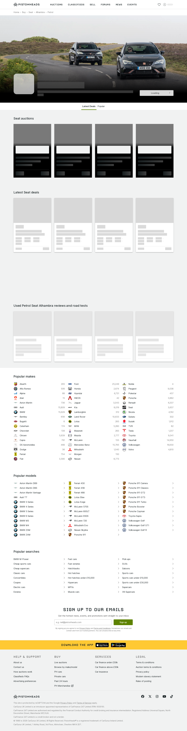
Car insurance (101, 671)
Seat (31, 12)
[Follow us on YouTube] (164, 696)
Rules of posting (143, 681)
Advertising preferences (25, 681)
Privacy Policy (84, 628)
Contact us (19, 667)
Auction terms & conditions (149, 667)
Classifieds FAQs (21, 676)
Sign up (123, 622)
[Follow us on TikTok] (171, 696)
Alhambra (40, 12)
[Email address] (83, 622)
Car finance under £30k (106, 662)
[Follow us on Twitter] (150, 696)
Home (16, 12)
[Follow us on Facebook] (143, 696)
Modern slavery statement (148, 676)
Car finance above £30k (106, 667)
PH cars (58, 671)
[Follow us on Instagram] (157, 696)
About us (18, 662)
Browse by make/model (65, 667)
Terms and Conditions (102, 628)
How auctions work (23, 671)
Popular (101, 106)
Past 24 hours (61, 681)
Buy (24, 12)
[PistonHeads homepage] (26, 4)
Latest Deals (88, 106)
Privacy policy (142, 671)
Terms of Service (84, 703)
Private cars (60, 676)
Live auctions (60, 662)
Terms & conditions (145, 662)
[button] (32, 210)
